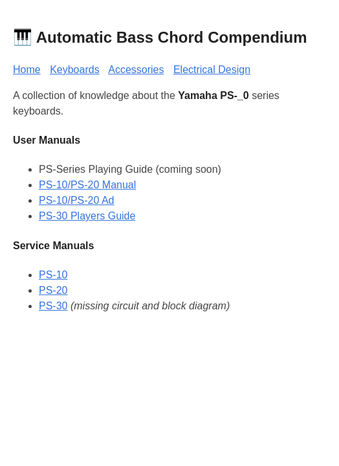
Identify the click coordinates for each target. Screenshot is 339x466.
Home (27, 69)
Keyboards (75, 69)
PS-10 (53, 274)
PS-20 (53, 290)
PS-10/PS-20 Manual (87, 184)
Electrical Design (211, 69)
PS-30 (53, 305)
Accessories (136, 69)
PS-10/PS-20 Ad (77, 200)
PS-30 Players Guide (87, 215)
